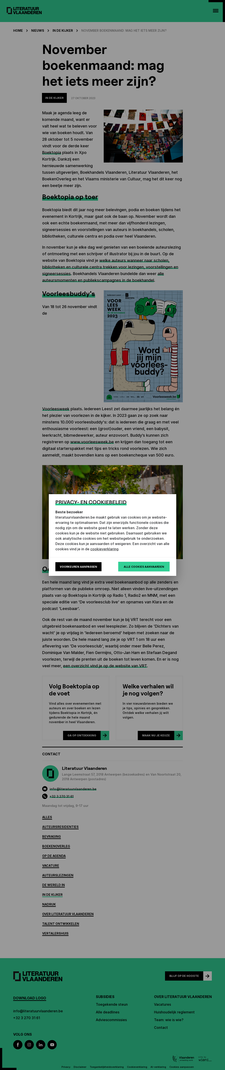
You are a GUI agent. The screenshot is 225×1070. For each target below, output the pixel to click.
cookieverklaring (104, 549)
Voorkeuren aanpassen (78, 566)
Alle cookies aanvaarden (144, 566)
